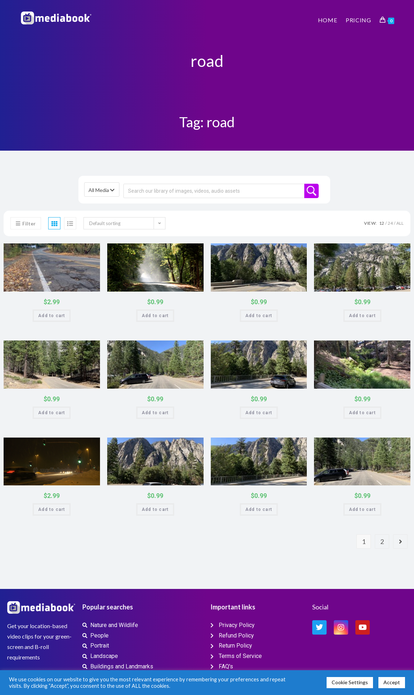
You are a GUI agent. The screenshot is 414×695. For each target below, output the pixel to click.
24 (390, 223)
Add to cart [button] (51, 315)
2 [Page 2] (382, 541)
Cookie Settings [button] (350, 682)
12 (381, 223)
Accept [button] (391, 682)
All (400, 223)
